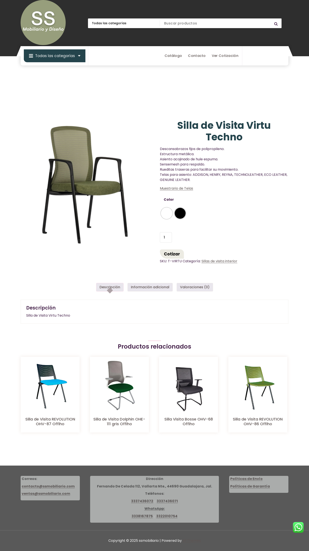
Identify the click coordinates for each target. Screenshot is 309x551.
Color (169, 199)
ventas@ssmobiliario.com (46, 493)
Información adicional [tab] (150, 287)
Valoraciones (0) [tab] (195, 287)
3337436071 (167, 501)
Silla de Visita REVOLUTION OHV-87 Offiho (50, 421)
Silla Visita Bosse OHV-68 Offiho (188, 421)
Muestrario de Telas (176, 188)
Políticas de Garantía (250, 486)
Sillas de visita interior (219, 261)
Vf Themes (192, 540)
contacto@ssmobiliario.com (48, 486)
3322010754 (166, 516)
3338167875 (142, 516)
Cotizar (172, 254)
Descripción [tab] (110, 287)
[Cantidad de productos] (166, 237)
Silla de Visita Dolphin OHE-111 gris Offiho (119, 421)
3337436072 (142, 501)
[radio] (167, 213)
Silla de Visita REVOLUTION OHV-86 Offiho (258, 421)
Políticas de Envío (246, 478)
